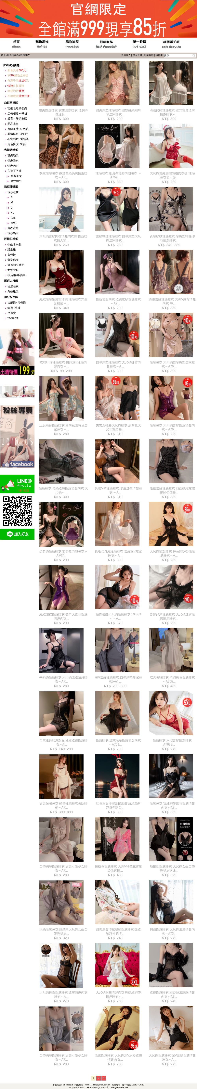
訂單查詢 (148, 55)
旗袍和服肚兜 (15, 264)
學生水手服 (14, 244)
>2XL (14, 222)
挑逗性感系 (13, 55)
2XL (13, 217)
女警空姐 (13, 270)
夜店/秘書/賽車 (16, 275)
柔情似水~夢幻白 (17, 133)
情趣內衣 (13, 165)
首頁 (3, 55)
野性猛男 (16, 181)
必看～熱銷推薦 (17, 118)
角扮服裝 (13, 291)
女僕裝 (11, 254)
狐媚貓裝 (13, 155)
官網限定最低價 (17, 108)
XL (12, 212)
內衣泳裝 (13, 228)
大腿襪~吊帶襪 (16, 302)
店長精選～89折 (17, 113)
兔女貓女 (13, 259)
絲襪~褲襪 (13, 307)
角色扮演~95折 (16, 144)
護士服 (11, 249)
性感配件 (13, 318)
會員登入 (126, 55)
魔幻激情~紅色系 (17, 128)
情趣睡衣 (13, 160)
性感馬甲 (13, 233)
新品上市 (13, 123)
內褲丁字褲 (14, 170)
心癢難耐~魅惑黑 (17, 139)
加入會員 (137, 55)
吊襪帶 (11, 312)
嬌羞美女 (16, 175)
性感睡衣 (25, 55)
